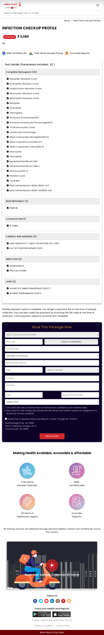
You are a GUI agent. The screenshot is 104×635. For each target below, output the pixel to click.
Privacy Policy (63, 625)
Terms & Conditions (44, 625)
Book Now (52, 436)
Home (67, 20)
